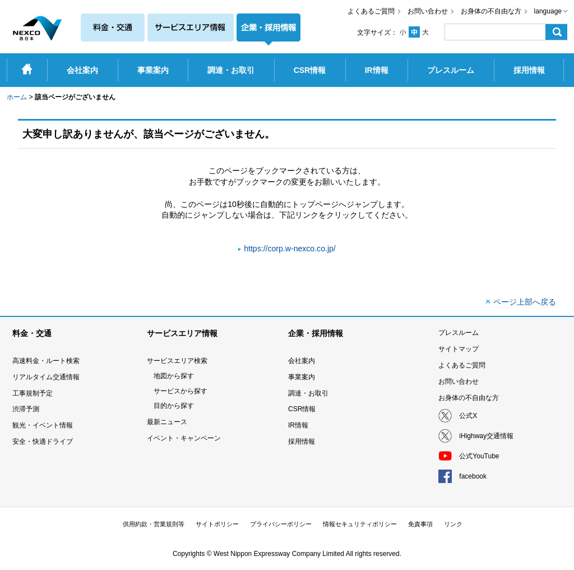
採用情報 (301, 441)
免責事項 (420, 524)
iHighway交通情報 (486, 436)
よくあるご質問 (371, 11)
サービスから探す (180, 391)
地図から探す (174, 376)
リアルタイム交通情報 (46, 377)
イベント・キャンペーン (184, 438)
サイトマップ (458, 349)
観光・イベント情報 (42, 425)
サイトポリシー (217, 524)
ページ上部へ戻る (524, 301)
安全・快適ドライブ (42, 441)
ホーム (17, 97)
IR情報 (298, 425)
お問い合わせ (428, 11)
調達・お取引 (308, 393)
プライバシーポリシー (281, 524)
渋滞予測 (25, 409)
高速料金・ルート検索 (46, 361)
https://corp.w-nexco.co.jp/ (290, 248)
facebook (473, 476)
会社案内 (301, 361)
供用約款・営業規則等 (153, 524)
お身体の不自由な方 (491, 11)
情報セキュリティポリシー (360, 524)
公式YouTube (479, 456)
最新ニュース (167, 422)
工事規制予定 (32, 393)
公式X (468, 416)
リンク (453, 524)
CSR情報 (302, 409)
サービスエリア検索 (177, 361)
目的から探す (174, 406)
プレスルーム (458, 333)
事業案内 (301, 377)
